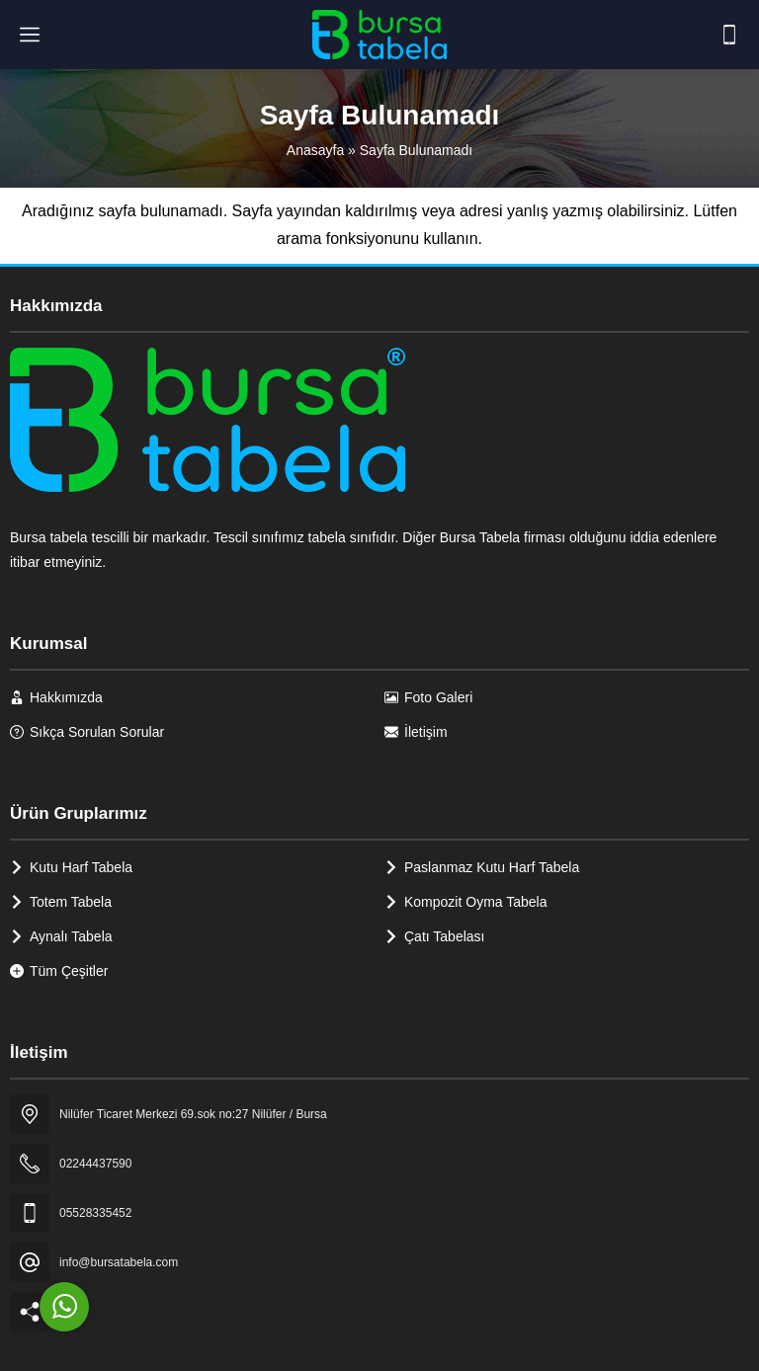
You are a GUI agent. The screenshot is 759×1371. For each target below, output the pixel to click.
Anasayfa (315, 150)
